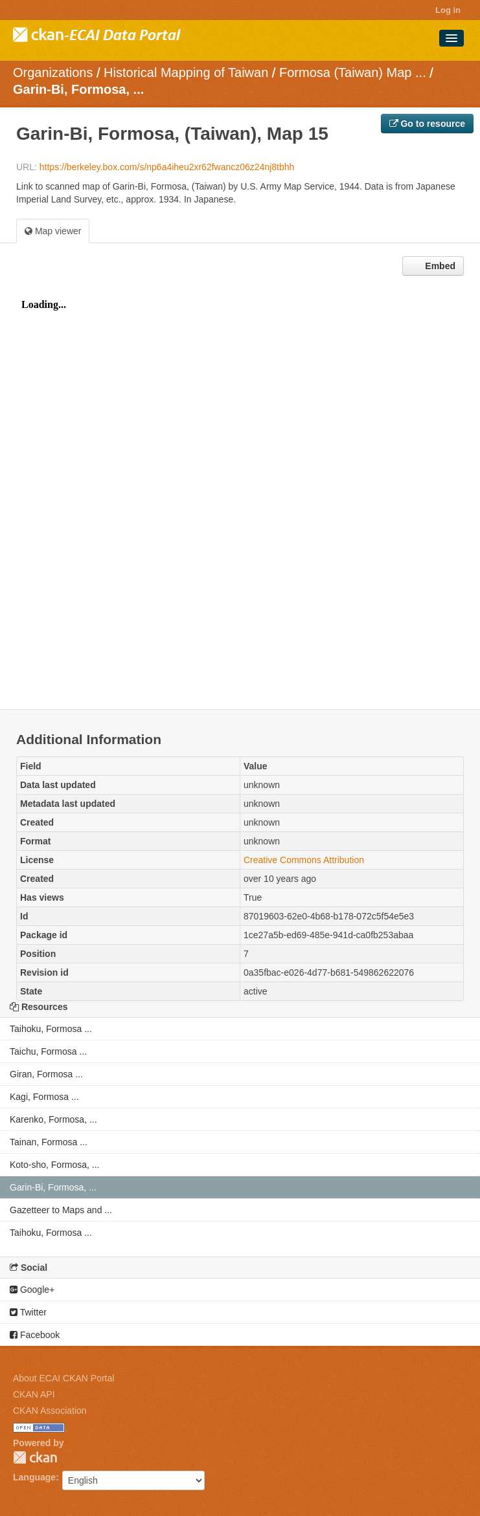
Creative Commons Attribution (304, 860)
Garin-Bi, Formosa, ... (78, 89)
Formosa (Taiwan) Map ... (352, 72)
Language (34, 1477)
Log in (448, 10)
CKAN (35, 1457)
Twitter (28, 1312)
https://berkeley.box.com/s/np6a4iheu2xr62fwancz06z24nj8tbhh (167, 167)
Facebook (35, 1335)
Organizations (53, 72)
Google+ (32, 1289)
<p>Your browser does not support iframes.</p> (240, 495)
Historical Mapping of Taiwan (186, 72)
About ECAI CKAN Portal (63, 1378)
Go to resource (427, 123)
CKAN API (34, 1394)
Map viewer (53, 231)
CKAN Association (50, 1410)
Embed (438, 266)
